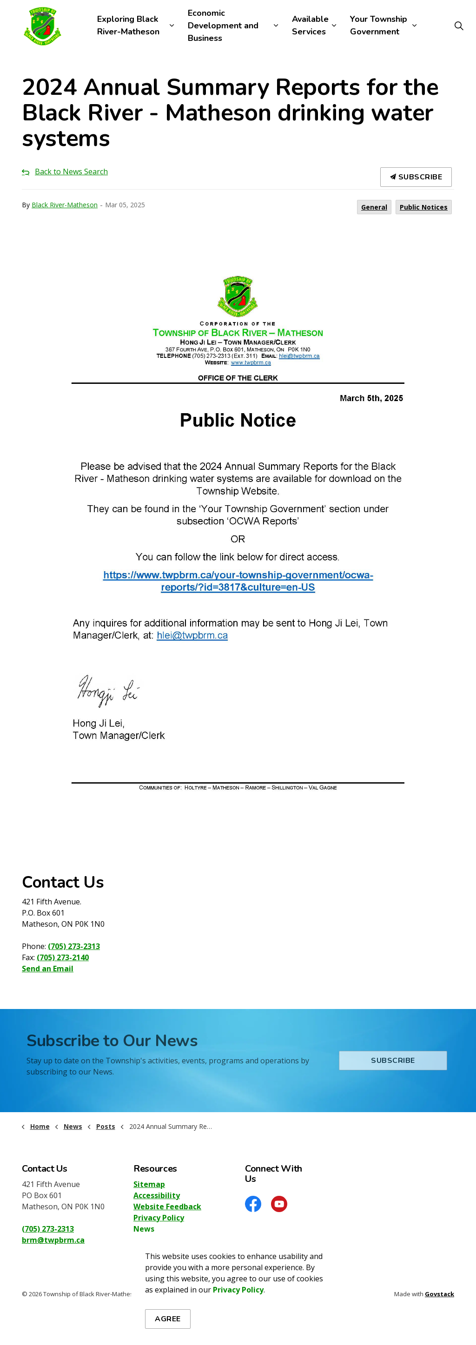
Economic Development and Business (223, 25)
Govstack (439, 1294)
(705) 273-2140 (63, 957)
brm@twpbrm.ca (53, 1240)
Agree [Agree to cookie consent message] (167, 1321)
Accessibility (156, 1195)
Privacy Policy (158, 1218)
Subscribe (416, 177)
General (374, 207)
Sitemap (149, 1184)
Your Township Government (378, 25)
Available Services (310, 25)
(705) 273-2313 (74, 946)
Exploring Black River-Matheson (128, 25)
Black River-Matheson (65, 204)
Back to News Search (71, 171)
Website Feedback (167, 1206)
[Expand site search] (459, 25)
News (143, 1229)
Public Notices (424, 207)
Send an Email (47, 968)
